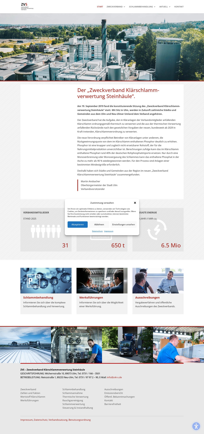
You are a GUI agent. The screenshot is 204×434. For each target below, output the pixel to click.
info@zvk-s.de (114, 377)
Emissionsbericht (113, 393)
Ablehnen (99, 224)
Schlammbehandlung (73, 389)
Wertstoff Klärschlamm (32, 396)
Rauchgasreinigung (72, 400)
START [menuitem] (100, 7)
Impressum (108, 231)
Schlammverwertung (73, 404)
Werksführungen (29, 400)
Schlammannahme (72, 393)
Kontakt (108, 400)
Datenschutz (97, 231)
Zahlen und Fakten (30, 393)
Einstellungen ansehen (123, 224)
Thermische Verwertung (75, 396)
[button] (135, 202)
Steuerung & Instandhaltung (77, 407)
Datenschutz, (41, 419)
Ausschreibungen (113, 389)
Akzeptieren (78, 224)
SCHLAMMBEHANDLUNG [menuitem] (141, 7)
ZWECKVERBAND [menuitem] (115, 7)
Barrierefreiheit (112, 404)
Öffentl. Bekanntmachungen (119, 396)
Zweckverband (28, 389)
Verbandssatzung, (58, 419)
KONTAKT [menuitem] (179, 7)
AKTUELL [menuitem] (163, 7)
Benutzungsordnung (80, 419)
